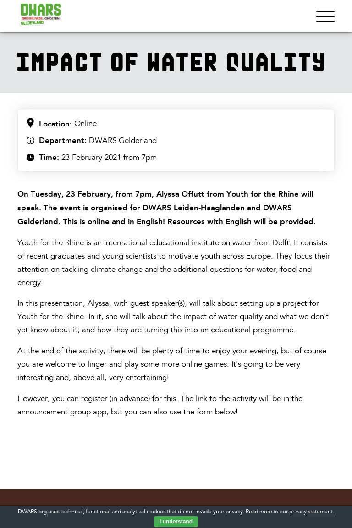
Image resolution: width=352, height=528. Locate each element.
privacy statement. (311, 511)
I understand (176, 521)
